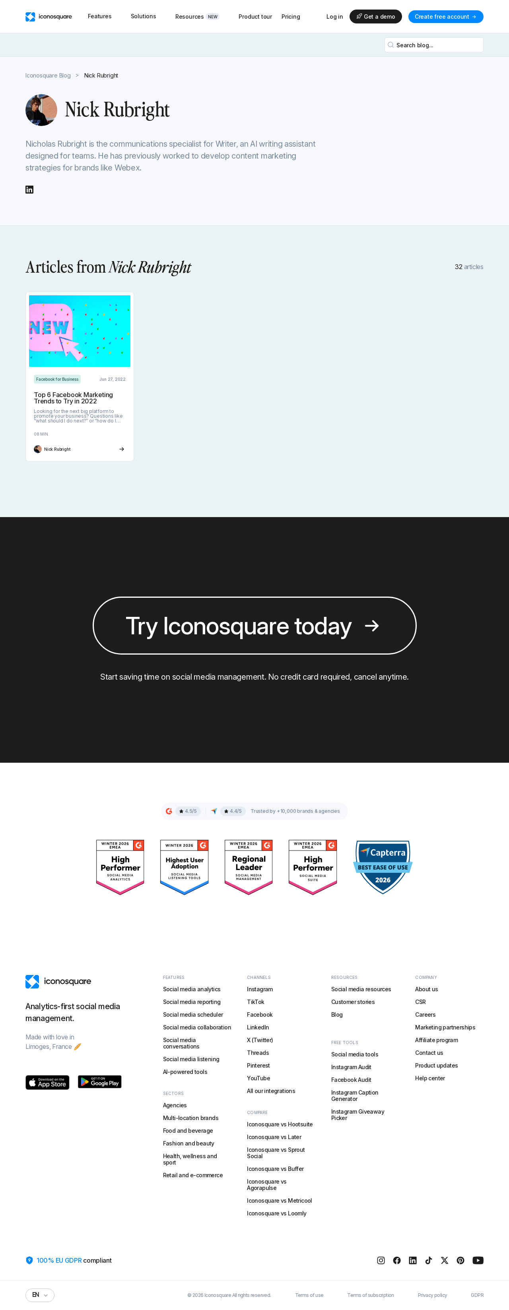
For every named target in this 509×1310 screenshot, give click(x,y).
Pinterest (258, 1065)
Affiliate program (436, 1040)
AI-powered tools (185, 1071)
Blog (337, 1014)
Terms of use (309, 1295)
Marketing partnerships (445, 1027)
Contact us (429, 1052)
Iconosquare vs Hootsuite (280, 1124)
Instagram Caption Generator (355, 1095)
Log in (334, 16)
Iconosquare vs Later (274, 1137)
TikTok (255, 1001)
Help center (430, 1078)
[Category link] (57, 379)
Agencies (175, 1105)
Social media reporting (192, 1001)
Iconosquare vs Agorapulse (267, 1184)
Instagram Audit (351, 1067)
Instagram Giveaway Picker (357, 1114)
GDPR (477, 1295)
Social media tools (354, 1054)
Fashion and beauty (188, 1143)
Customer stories (353, 1001)
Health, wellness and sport (190, 1159)
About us (426, 989)
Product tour (255, 16)
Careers (425, 1014)
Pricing (291, 16)
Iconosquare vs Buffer (275, 1168)
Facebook (259, 1014)
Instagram (260, 989)
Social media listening (191, 1059)
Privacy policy (432, 1295)
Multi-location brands (190, 1117)
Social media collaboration (197, 1027)
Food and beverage (188, 1130)
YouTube (258, 1078)
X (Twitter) (260, 1040)
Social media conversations (181, 1043)
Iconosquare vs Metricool (279, 1200)
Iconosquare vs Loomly (276, 1213)
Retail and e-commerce (193, 1175)
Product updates (436, 1065)
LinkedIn (258, 1027)
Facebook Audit (351, 1079)
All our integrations (271, 1090)
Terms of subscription (370, 1295)
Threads (258, 1052)
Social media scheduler (193, 1014)
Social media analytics (192, 989)
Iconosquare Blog (48, 75)
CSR (420, 1001)
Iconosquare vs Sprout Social (276, 1152)
